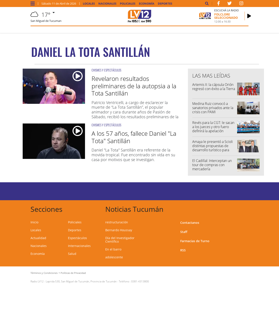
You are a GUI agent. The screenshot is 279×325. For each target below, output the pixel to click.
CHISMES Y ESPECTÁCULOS (106, 70)
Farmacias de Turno (194, 241)
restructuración (116, 222)
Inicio (34, 222)
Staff (183, 232)
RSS (183, 250)
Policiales (127, 3)
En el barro (113, 249)
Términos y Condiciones (44, 273)
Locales (89, 3)
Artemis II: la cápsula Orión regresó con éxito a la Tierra (213, 86)
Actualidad (38, 238)
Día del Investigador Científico (119, 239)
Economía (146, 3)
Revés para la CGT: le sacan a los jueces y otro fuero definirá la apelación (213, 126)
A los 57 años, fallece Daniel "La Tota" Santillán (134, 137)
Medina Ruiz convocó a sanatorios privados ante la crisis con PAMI (212, 107)
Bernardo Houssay (118, 230)
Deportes (165, 3)
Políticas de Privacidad (73, 273)
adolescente (114, 257)
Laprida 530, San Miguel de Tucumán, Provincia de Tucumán (81, 281)
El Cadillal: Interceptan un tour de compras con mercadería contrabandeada (212, 167)
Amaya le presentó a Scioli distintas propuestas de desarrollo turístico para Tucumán (212, 148)
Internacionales (79, 246)
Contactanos (189, 223)
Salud (72, 254)
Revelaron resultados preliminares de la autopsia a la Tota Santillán (134, 85)
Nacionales (107, 3)
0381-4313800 (140, 281)
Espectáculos (77, 238)
